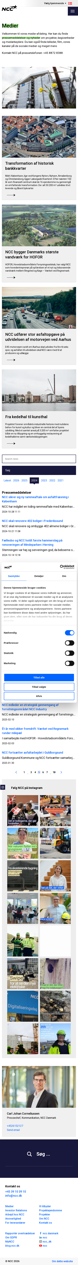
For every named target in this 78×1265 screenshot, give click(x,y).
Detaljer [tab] (39, 576)
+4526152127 (15, 1125)
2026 (16, 480)
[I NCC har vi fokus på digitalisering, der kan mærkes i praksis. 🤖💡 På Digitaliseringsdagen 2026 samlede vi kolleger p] (22, 1006)
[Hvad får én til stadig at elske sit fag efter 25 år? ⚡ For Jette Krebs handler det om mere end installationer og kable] (22, 810)
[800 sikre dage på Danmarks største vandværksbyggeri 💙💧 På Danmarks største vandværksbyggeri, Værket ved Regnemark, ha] (22, 1038)
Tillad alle (39, 677)
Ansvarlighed (13, 1218)
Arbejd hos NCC (14, 1214)
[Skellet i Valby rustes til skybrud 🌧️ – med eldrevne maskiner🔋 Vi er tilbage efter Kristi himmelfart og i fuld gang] (55, 843)
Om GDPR (11, 1237)
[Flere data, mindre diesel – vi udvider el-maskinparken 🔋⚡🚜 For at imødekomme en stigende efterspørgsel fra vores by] (22, 973)
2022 (52, 480)
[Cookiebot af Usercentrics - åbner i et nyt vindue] (59, 567)
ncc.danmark (48, 1233)
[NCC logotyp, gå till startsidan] (9, 7)
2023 (44, 480)
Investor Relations (16, 1210)
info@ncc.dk (13, 1195)
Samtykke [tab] (14, 576)
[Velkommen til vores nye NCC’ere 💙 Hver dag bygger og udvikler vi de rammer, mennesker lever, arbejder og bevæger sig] (55, 908)
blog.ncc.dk (12, 1245)
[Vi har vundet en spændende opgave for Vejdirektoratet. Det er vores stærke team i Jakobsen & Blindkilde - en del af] (55, 1006)
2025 (24, 480)
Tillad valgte (39, 686)
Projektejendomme (50, 1210)
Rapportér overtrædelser (20, 1233)
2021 (61, 480)
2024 (34, 480)
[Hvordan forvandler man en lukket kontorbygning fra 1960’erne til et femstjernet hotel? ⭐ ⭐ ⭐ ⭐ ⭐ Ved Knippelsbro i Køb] (22, 875)
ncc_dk (45, 1241)
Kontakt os (45, 1222)
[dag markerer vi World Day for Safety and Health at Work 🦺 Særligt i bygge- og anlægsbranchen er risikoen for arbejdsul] (22, 941)
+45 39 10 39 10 (15, 1191)
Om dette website (62, 1261)
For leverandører (15, 1222)
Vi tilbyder (45, 1206)
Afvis (39, 696)
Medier (9, 1206)
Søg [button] (7, 470)
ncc (43, 1237)
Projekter (44, 1214)
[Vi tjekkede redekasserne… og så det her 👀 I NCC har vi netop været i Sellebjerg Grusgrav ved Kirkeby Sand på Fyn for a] (55, 973)
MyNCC (9, 1241)
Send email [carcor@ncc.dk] (13, 1130)
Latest (7, 480)
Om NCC (44, 1218)
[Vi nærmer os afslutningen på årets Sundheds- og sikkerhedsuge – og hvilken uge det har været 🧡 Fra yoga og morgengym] (55, 810)
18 (54, 772)
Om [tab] (64, 576)
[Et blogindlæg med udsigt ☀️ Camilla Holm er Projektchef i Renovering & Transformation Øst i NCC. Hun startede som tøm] (55, 1038)
